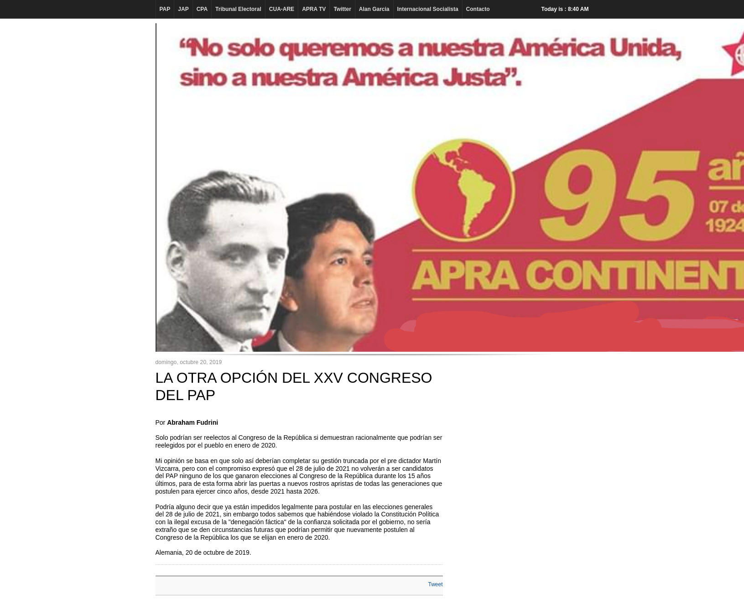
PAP (165, 9)
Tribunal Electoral (238, 9)
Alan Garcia (374, 9)
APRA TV (314, 9)
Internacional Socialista (427, 9)
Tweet (435, 584)
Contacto (478, 9)
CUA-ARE (281, 9)
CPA (202, 9)
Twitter (342, 9)
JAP (183, 9)
